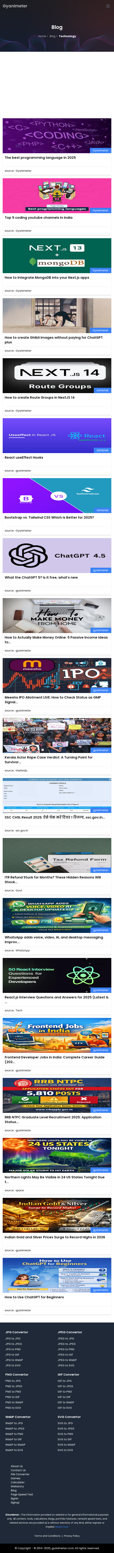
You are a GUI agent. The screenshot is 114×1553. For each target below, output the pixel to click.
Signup (15, 1502)
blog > (54, 36)
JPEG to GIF (65, 1355)
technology (67, 36)
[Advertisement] (57, 76)
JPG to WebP (14, 1360)
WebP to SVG (14, 1450)
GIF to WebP (66, 1402)
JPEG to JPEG (67, 1344)
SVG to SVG (65, 1450)
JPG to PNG (13, 1349)
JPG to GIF (12, 1355)
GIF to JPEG (65, 1386)
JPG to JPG (12, 1338)
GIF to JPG (65, 1381)
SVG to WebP (66, 1445)
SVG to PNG (65, 1434)
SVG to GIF (65, 1439)
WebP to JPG (14, 1423)
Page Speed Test (22, 1494)
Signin (14, 1498)
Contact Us (18, 1470)
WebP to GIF (13, 1439)
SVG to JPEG (66, 1429)
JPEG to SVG (66, 1365)
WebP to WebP (15, 1445)
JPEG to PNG (66, 1349)
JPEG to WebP (67, 1360)
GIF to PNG (65, 1392)
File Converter (20, 1474)
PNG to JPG (13, 1381)
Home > (43, 36)
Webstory (17, 1486)
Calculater (18, 1482)
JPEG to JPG (66, 1338)
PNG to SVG (13, 1408)
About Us (17, 1466)
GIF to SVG (65, 1408)
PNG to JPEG (13, 1386)
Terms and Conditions (47, 1536)
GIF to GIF (64, 1397)
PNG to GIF (12, 1397)
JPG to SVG (13, 1365)
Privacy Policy (72, 1536)
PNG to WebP (14, 1402)
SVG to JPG (65, 1423)
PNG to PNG (13, 1392)
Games (15, 1478)
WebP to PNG (14, 1434)
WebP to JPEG (14, 1429)
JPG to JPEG (13, 1344)
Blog (13, 1490)
